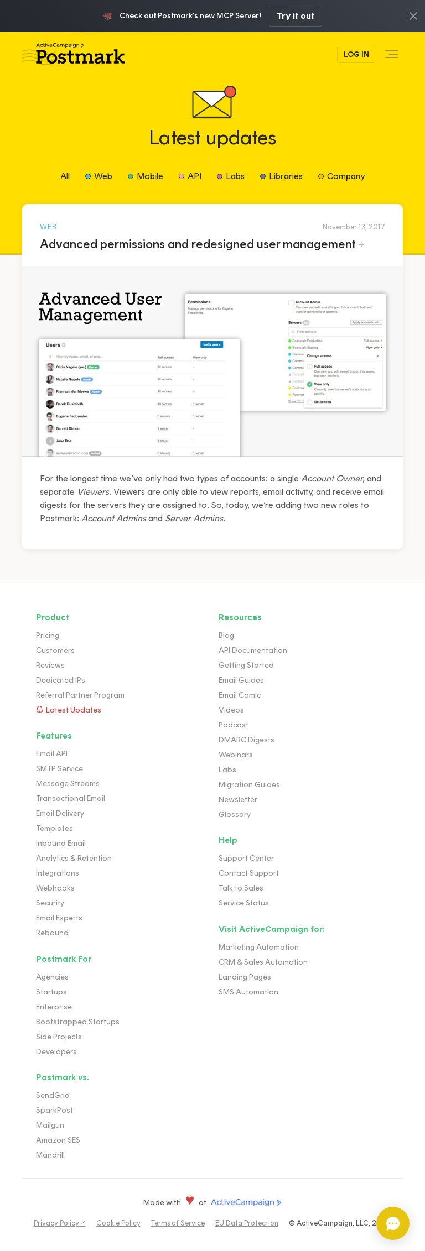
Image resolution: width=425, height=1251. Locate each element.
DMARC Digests (246, 740)
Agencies (52, 977)
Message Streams (68, 783)
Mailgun (50, 1125)
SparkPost (54, 1110)
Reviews (50, 665)
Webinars (236, 755)
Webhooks (55, 888)
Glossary (235, 814)
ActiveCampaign (246, 1202)
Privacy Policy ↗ (60, 1223)
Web (103, 176)
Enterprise (54, 1007)
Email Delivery (60, 813)
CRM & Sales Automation (263, 962)
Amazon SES (58, 1140)
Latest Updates (73, 710)
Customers (55, 650)
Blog (226, 635)
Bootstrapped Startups (78, 1022)
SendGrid (53, 1095)
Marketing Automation (259, 947)
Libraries (286, 176)
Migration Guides (249, 784)
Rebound (52, 933)
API (194, 176)
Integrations (57, 873)
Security (50, 903)
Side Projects (59, 1036)
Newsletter (238, 799)
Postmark (73, 54)
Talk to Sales (241, 888)
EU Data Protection (246, 1223)
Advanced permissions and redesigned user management (198, 244)
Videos (231, 710)
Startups (51, 992)
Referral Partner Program (80, 695)
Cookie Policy (118, 1223)
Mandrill (50, 1155)
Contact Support (249, 873)
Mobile (150, 176)
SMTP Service (59, 768)
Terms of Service (178, 1223)
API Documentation (253, 650)
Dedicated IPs (60, 680)
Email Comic (240, 695)
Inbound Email (61, 843)
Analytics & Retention (74, 858)
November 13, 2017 (354, 227)
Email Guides (241, 680)
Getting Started (246, 665)
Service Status (244, 903)
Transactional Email (70, 798)
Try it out (295, 16)
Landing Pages (245, 977)
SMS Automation (248, 992)
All (65, 176)
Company (346, 176)
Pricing (47, 635)
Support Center (246, 858)
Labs (235, 176)
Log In (356, 54)
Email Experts (59, 918)
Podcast (233, 725)
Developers (56, 1051)
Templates (54, 828)
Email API (52, 753)
